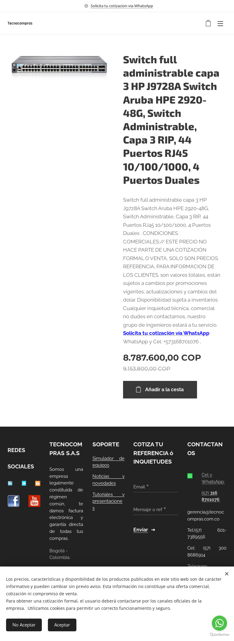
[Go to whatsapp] (219, 623)
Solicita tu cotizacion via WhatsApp (122, 5)
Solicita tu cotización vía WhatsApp (166, 333)
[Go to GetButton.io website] (219, 635)
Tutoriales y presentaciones (108, 501)
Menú (220, 23)
